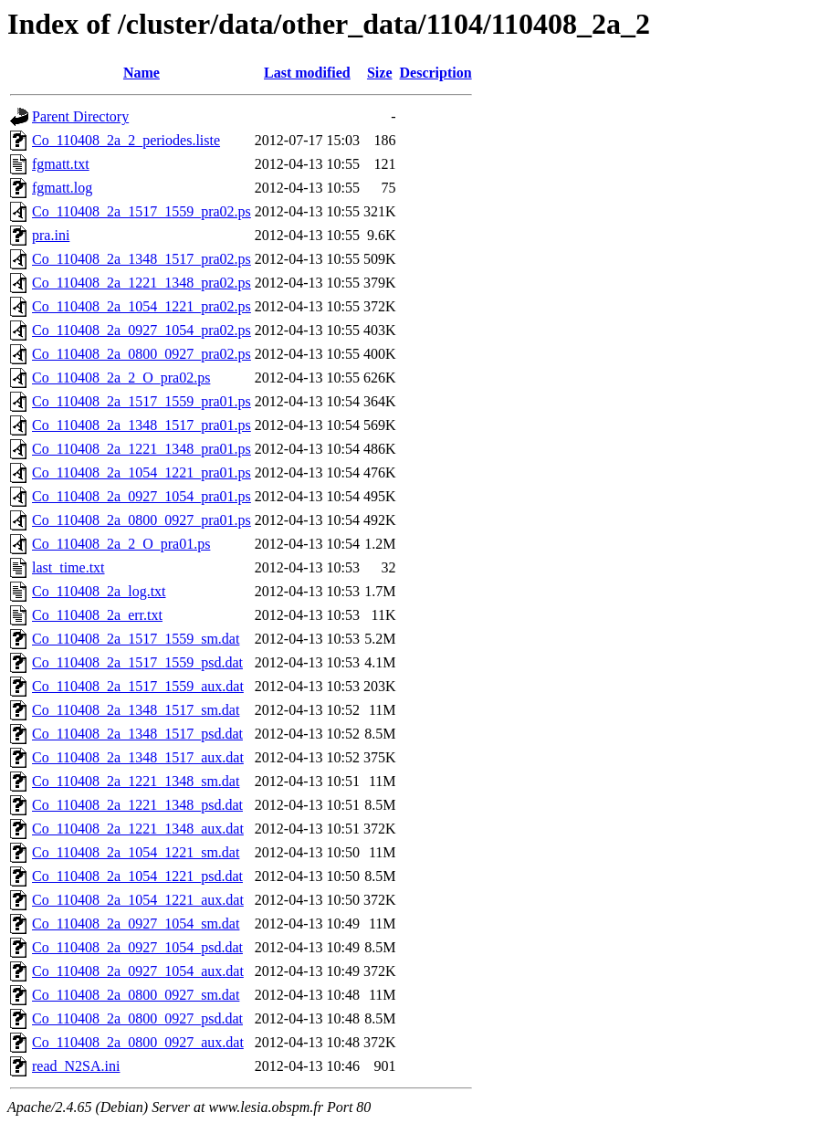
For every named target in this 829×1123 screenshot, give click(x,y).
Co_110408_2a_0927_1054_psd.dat (137, 947)
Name (141, 72)
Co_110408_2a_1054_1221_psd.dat (137, 876)
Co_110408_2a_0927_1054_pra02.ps (141, 330)
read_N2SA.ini (76, 1066)
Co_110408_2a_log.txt (99, 591)
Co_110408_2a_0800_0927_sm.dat (135, 994)
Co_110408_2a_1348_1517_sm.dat (135, 710)
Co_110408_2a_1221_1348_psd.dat (137, 805)
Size (380, 72)
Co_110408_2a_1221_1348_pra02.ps (141, 282)
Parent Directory (80, 116)
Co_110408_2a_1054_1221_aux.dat (138, 900)
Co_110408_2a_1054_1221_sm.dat (135, 852)
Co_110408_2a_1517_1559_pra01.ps (141, 401)
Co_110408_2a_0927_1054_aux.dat (138, 971)
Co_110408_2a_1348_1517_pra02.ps (141, 259)
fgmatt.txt (60, 164)
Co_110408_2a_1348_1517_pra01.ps (141, 425)
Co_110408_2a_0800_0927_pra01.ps (141, 520)
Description (436, 72)
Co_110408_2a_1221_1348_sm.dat (135, 781)
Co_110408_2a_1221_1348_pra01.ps (141, 449)
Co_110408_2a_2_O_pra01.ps (121, 543)
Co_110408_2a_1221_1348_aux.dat (138, 828)
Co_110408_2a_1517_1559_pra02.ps (141, 211)
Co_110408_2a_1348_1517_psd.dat (137, 733)
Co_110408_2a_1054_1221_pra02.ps (141, 306)
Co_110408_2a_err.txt (97, 615)
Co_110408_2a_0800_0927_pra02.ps (141, 354)
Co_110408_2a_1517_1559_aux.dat (138, 686)
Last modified (307, 72)
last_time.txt (68, 567)
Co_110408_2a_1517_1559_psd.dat (137, 662)
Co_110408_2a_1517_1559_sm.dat (135, 638)
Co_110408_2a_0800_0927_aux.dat (138, 1042)
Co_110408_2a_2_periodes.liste (126, 140)
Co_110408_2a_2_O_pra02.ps (121, 377)
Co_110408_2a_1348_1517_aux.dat (138, 757)
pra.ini (50, 235)
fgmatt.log (62, 187)
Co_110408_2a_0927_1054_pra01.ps (141, 496)
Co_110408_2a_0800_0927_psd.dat (137, 1018)
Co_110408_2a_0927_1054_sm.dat (135, 923)
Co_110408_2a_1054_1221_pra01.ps (141, 472)
